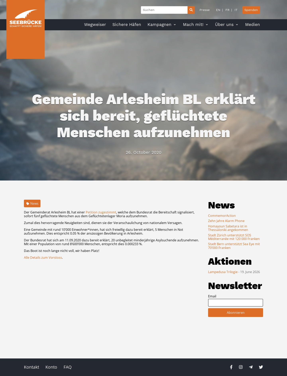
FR (227, 10)
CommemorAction (222, 215)
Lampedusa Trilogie (223, 272)
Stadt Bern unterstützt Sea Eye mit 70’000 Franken (234, 246)
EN (218, 10)
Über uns (224, 24)
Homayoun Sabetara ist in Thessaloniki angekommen (228, 228)
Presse (205, 10)
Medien (252, 24)
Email (212, 296)
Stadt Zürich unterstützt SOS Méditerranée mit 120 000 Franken (234, 237)
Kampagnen (159, 24)
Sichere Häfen (126, 24)
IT (236, 10)
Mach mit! (193, 24)
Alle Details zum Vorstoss (43, 257)
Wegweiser (95, 24)
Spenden (251, 10)
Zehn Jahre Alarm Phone (226, 221)
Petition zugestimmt (101, 212)
